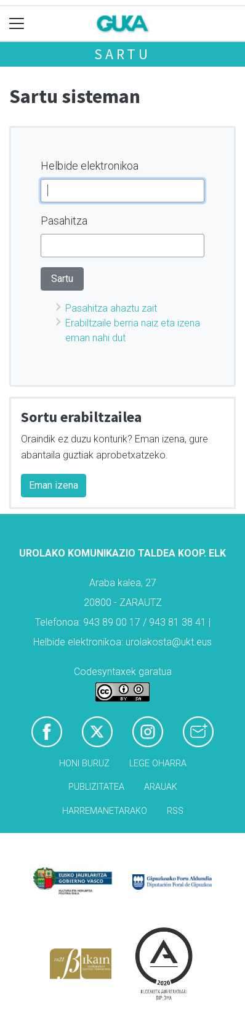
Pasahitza (64, 220)
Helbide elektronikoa (90, 165)
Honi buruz (84, 763)
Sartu (122, 54)
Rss (175, 811)
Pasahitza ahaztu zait (111, 308)
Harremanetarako (104, 811)
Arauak (160, 787)
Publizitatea (96, 787)
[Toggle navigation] (17, 24)
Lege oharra (158, 763)
